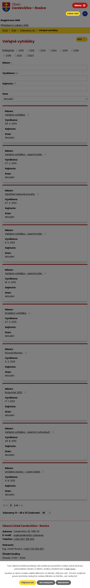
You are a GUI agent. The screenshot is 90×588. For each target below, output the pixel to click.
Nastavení (63, 582)
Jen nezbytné (46, 582)
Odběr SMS (73, 13)
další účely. (70, 568)
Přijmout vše (27, 582)
